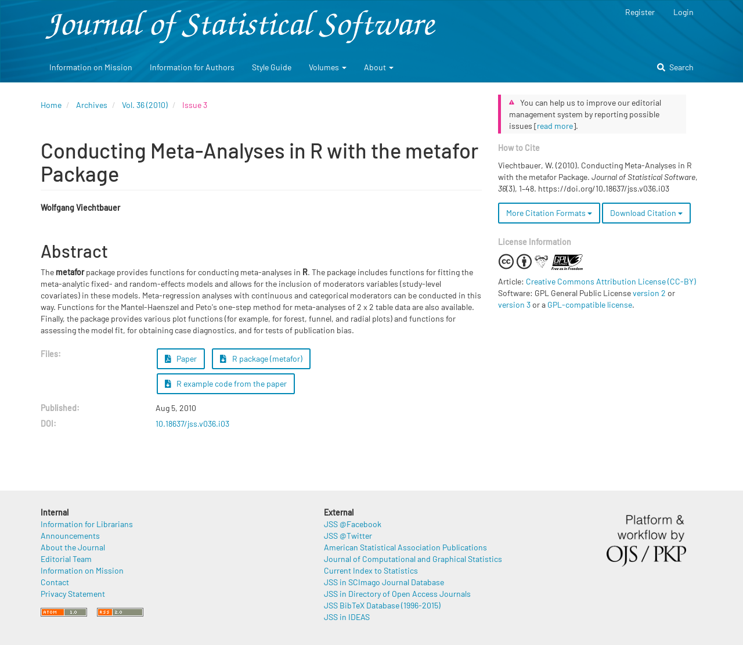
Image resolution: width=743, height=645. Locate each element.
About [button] (379, 67)
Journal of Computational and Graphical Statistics (413, 559)
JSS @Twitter (348, 535)
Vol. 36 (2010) (145, 105)
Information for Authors (192, 67)
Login (683, 12)
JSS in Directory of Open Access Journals (397, 594)
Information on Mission (90, 67)
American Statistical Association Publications (405, 547)
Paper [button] (181, 358)
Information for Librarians (87, 524)
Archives (91, 105)
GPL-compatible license (589, 304)
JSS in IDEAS (347, 617)
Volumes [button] (328, 67)
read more (555, 126)
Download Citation (646, 213)
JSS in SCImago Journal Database (384, 582)
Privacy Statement (73, 594)
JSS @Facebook (352, 524)
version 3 (514, 304)
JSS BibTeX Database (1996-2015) (382, 605)
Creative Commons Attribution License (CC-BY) (611, 281)
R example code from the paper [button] (226, 383)
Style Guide (271, 67)
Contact (55, 582)
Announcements (70, 535)
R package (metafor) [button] (261, 358)
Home (51, 105)
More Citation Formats (549, 213)
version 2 (649, 293)
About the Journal (73, 547)
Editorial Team (66, 559)
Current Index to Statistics (371, 570)
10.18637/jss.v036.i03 (192, 423)
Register (640, 12)
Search (675, 67)
